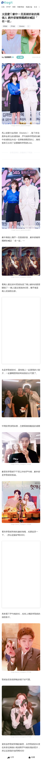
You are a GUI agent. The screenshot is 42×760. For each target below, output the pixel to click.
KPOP (8, 7)
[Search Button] (39, 7)
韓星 (14, 7)
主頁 (2, 7)
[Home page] (7, 3)
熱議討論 (29, 7)
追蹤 (20, 57)
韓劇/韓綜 (20, 7)
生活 (35, 7)
